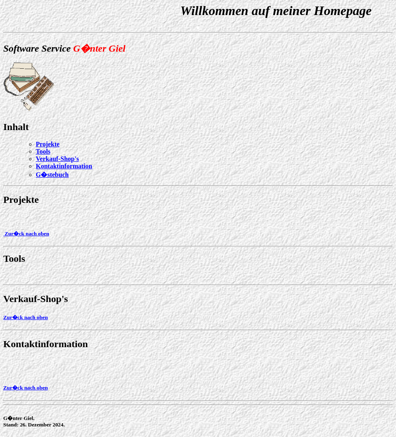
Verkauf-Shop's (57, 158)
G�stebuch (52, 174)
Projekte (21, 199)
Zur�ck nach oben (26, 233)
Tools (43, 151)
